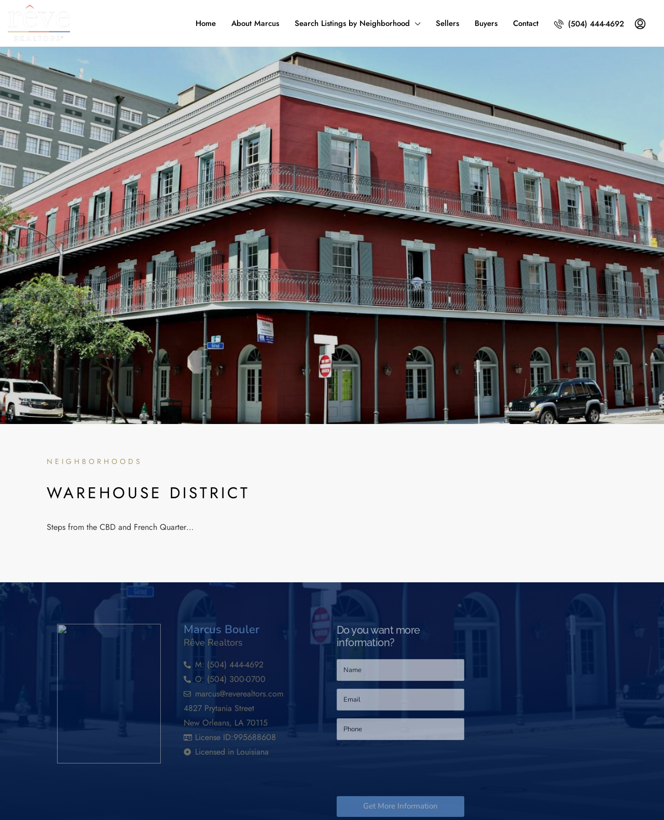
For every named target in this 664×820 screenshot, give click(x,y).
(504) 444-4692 (589, 24)
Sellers (447, 23)
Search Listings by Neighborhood (352, 23)
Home (206, 23)
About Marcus (255, 23)
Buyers (486, 23)
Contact (525, 23)
